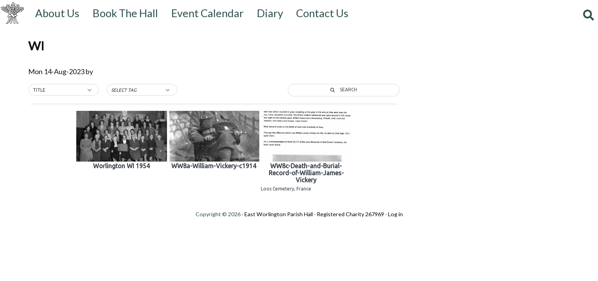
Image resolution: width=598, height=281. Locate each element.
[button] (64, 90)
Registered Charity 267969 (350, 214)
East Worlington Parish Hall (278, 214)
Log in (395, 214)
